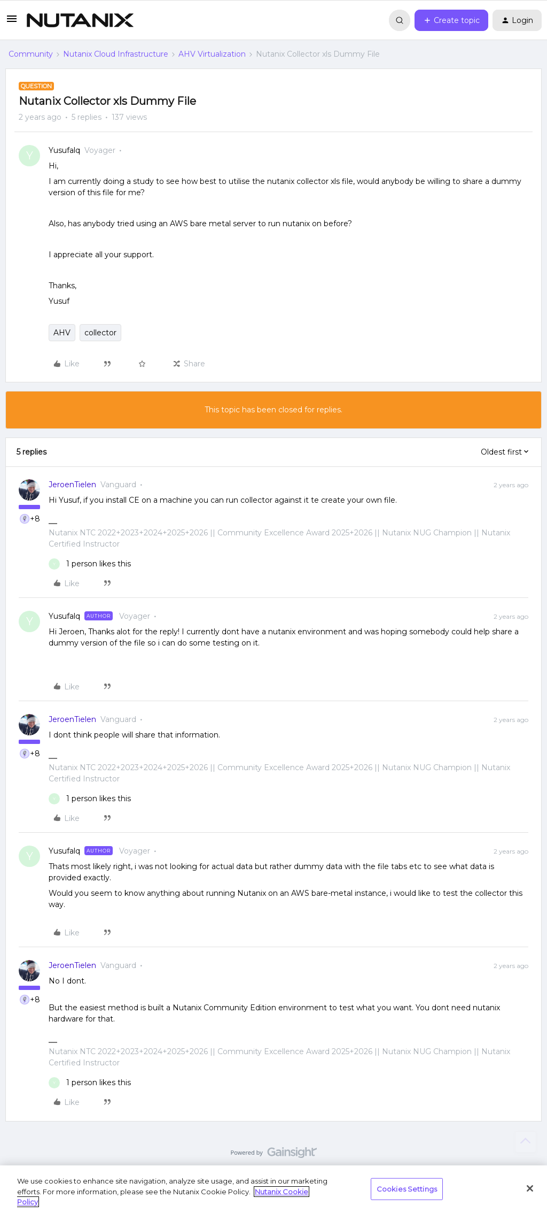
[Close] (530, 1188)
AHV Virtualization (212, 54)
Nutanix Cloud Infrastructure (115, 54)
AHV (62, 332)
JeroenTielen (72, 484)
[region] (273, 1189)
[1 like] (90, 564)
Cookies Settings (407, 1188)
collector (100, 332)
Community (31, 54)
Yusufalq (64, 150)
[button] (11, 22)
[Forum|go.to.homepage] (80, 20)
